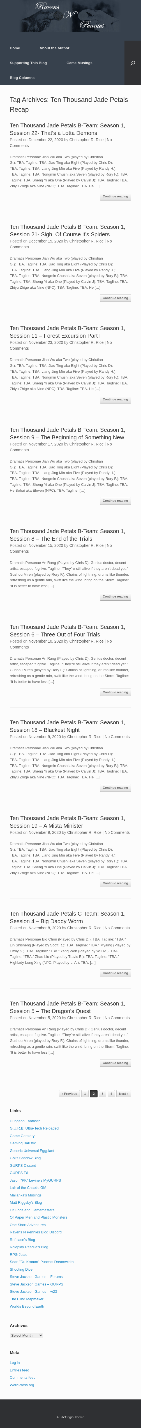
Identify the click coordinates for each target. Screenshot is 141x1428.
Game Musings (79, 63)
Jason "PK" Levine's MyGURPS (35, 1180)
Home (15, 48)
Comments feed (23, 1377)
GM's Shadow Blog (25, 1158)
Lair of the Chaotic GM (28, 1188)
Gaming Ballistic (23, 1143)
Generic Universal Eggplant (32, 1151)
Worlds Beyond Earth (27, 1306)
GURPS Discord (23, 1165)
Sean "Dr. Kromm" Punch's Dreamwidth (42, 1262)
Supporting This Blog (28, 63)
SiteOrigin (66, 1417)
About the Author (54, 48)
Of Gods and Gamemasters (32, 1210)
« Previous (69, 1093)
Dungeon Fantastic (25, 1121)
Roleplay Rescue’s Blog (29, 1247)
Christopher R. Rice (87, 139)
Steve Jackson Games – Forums (36, 1277)
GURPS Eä (19, 1173)
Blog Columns (22, 78)
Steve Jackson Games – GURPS (36, 1284)
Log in (15, 1363)
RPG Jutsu (18, 1254)
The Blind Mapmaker (26, 1299)
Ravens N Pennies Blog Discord (36, 1232)
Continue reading (115, 196)
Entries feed (19, 1370)
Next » (123, 1093)
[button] (132, 63)
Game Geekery (22, 1136)
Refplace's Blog (22, 1240)
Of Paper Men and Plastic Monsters (38, 1217)
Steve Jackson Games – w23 (33, 1291)
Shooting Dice (21, 1269)
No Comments (117, 736)
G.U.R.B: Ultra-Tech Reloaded (34, 1128)
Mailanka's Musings (25, 1195)
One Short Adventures (28, 1225)
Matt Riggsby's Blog (26, 1202)
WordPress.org (22, 1385)
